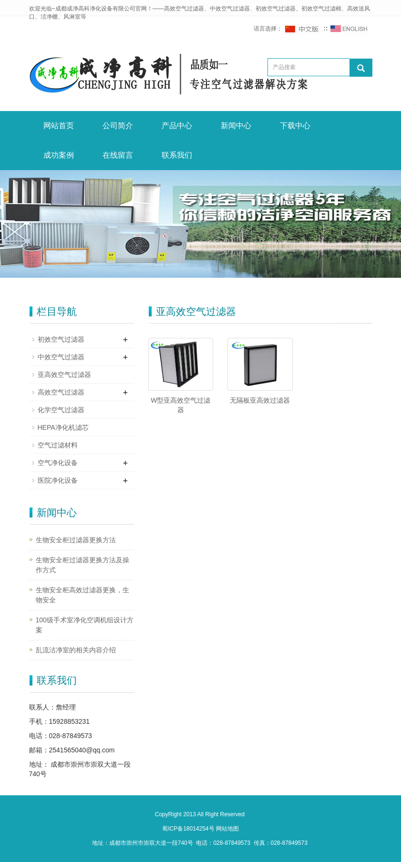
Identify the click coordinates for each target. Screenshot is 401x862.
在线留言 (118, 155)
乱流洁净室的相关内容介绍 (76, 650)
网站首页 (58, 126)
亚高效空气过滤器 (64, 374)
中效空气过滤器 (61, 357)
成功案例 (58, 155)
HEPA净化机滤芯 (63, 427)
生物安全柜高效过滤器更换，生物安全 (82, 595)
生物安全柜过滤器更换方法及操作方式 (82, 565)
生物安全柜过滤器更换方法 (76, 540)
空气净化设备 (58, 462)
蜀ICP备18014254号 (189, 828)
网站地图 (227, 828)
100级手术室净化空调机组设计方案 (85, 625)
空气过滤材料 (58, 445)
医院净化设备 (58, 480)
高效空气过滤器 (61, 392)
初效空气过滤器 (61, 339)
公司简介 (118, 126)
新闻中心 (236, 126)
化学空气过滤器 (61, 410)
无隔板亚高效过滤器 (260, 400)
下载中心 (295, 126)
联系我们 (177, 155)
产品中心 (177, 126)
